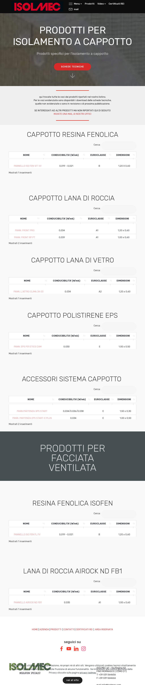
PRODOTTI (56, 608)
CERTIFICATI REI (84, 608)
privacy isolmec (88, 678)
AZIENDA (44, 608)
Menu (74, 3)
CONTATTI (68, 608)
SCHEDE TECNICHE (72, 67)
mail (73, 9)
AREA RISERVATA (104, 608)
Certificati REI (116, 3)
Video (100, 3)
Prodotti (89, 3)
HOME (35, 608)
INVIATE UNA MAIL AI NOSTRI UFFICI (72, 114)
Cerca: (115, 144)
